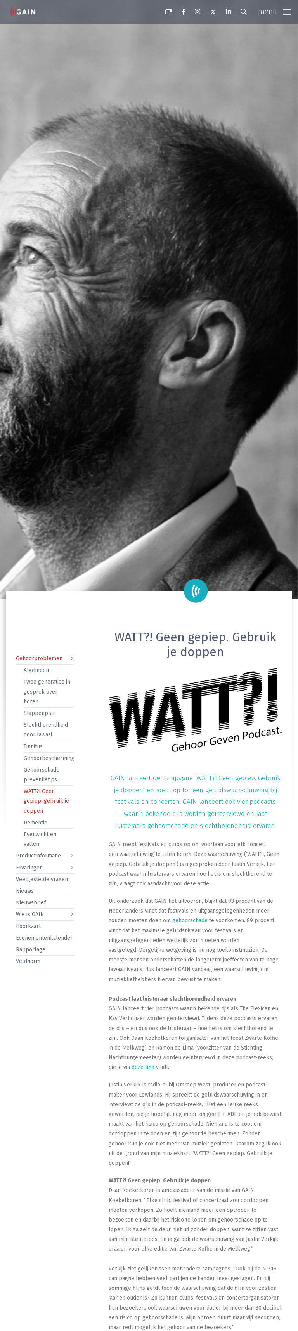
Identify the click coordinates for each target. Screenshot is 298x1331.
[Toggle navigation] (275, 12)
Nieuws (25, 891)
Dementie (35, 822)
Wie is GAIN (30, 914)
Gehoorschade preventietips (41, 775)
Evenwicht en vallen (40, 839)
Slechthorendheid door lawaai (46, 730)
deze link (143, 1067)
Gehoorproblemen (39, 658)
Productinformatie (38, 855)
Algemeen (36, 670)
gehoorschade (190, 920)
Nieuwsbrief (31, 902)
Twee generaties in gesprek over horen (47, 692)
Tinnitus (33, 746)
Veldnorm (28, 961)
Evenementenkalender (44, 938)
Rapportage (30, 949)
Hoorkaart (28, 926)
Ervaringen (29, 867)
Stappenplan (40, 713)
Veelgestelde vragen (42, 879)
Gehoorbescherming (48, 758)
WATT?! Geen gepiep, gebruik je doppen (46, 801)
